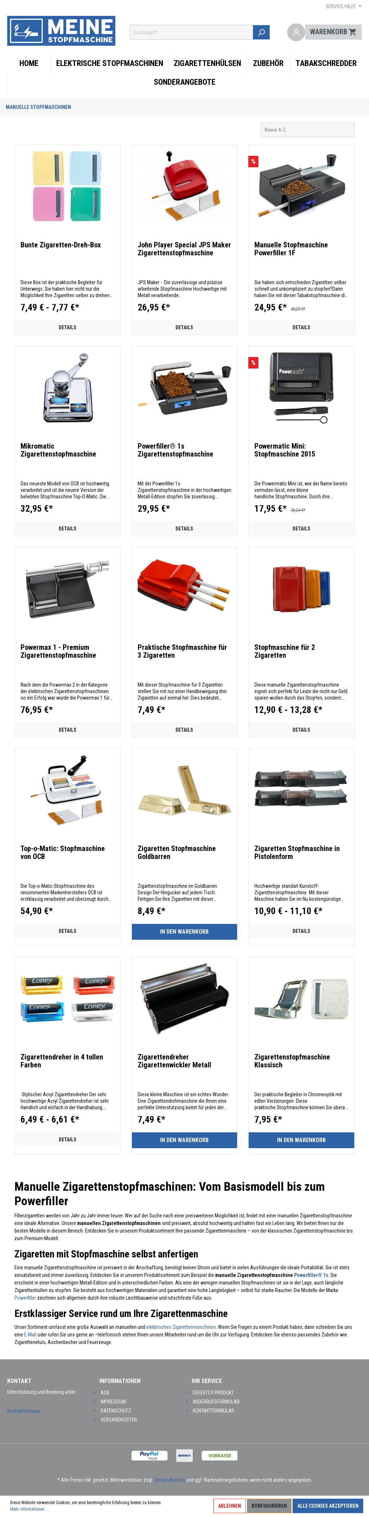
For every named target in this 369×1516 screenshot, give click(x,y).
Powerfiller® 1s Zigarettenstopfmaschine (175, 450)
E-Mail (30, 1334)
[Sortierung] (308, 130)
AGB (105, 1393)
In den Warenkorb (184, 931)
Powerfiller (25, 1298)
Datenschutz (116, 1411)
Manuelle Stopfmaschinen (38, 107)
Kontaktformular (23, 1411)
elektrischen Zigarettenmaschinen (181, 1327)
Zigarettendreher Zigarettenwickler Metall (174, 1061)
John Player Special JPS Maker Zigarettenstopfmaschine (184, 249)
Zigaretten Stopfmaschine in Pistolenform (297, 852)
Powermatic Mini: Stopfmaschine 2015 (284, 450)
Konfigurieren (269, 1506)
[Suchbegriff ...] (193, 32)
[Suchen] (265, 32)
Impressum (113, 1402)
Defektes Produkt (213, 1393)
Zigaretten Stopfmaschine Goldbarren (177, 852)
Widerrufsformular (216, 1402)
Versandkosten (119, 1420)
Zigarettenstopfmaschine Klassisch (292, 1061)
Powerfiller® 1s (311, 1275)
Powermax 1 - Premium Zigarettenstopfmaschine (58, 651)
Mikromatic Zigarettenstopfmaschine (58, 450)
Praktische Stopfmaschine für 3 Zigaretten (182, 651)
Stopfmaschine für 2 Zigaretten (284, 651)
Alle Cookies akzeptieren (328, 1506)
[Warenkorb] (333, 32)
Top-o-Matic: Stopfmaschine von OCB (63, 852)
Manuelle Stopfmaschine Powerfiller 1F (291, 249)
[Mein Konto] (296, 32)
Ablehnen (229, 1506)
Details (67, 327)
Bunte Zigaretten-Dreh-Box (61, 245)
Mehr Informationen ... (29, 1509)
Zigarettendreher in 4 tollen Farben (62, 1061)
